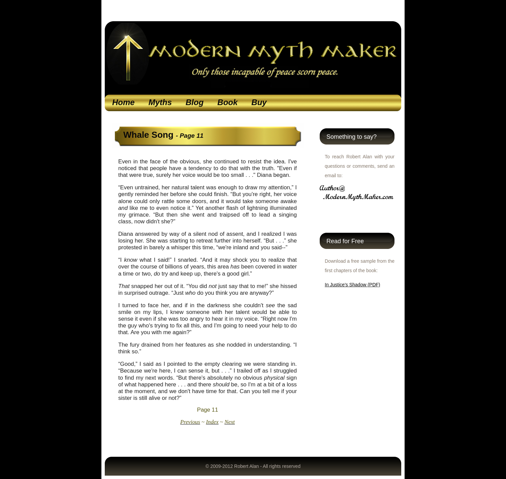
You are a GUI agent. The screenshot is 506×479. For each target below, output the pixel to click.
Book (227, 102)
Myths (160, 102)
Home (123, 102)
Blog (194, 102)
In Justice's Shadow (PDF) (352, 284)
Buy (258, 102)
